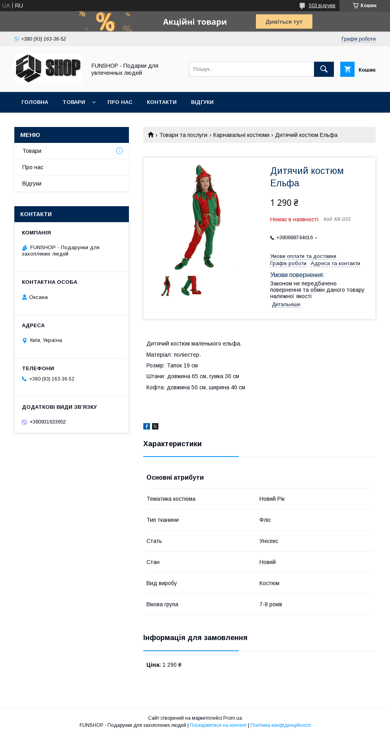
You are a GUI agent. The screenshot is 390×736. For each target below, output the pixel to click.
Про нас (120, 102)
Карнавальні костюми (241, 135)
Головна (34, 102)
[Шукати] (324, 69)
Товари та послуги (183, 135)
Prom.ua (232, 718)
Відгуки (202, 102)
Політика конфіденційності (280, 725)
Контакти (162, 102)
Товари (73, 102)
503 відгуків (322, 5)
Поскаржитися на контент (218, 725)
